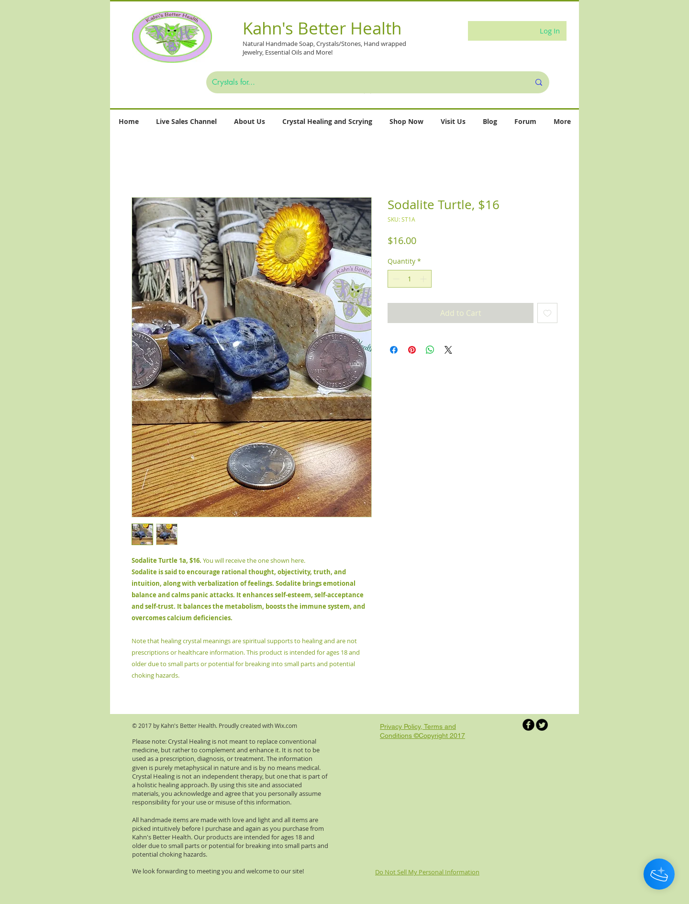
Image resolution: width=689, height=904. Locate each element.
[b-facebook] (528, 725)
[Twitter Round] (542, 725)
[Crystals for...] (363, 82)
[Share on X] (448, 350)
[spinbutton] (409, 278)
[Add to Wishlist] (547, 313)
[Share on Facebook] (394, 350)
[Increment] (424, 278)
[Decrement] (395, 278)
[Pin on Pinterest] (412, 350)
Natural (254, 43)
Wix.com (286, 725)
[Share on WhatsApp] (430, 350)
